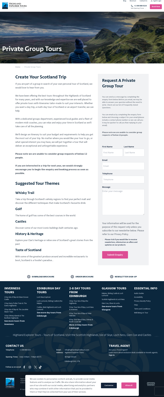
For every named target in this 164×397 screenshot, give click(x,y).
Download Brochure (43, 276)
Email (104, 160)
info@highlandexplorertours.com (77, 350)
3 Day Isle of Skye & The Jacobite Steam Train (16, 310)
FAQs (136, 305)
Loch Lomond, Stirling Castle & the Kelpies (49, 302)
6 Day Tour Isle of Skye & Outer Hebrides (80, 314)
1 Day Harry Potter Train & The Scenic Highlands (15, 304)
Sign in (112, 355)
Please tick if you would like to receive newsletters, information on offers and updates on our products (121, 242)
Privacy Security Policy (142, 301)
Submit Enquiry (115, 255)
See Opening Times (137, 8)
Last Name (129, 146)
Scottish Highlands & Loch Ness (113, 299)
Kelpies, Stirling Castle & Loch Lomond (112, 294)
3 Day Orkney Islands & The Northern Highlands (14, 317)
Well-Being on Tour (141, 313)
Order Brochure (84, 276)
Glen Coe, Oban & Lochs (111, 303)
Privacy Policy (121, 234)
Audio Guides (139, 293)
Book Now (156, 6)
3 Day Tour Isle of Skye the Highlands (78, 302)
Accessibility (138, 297)
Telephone (107, 173)
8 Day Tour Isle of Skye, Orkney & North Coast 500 (81, 320)
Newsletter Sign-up (126, 276)
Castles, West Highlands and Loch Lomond (49, 308)
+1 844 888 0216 (139, 5)
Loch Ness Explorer (44, 297)
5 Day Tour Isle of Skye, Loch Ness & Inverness (81, 308)
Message (106, 187)
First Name (107, 146)
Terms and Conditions (142, 309)
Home (17, 67)
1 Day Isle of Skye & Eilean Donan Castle (16, 298)
